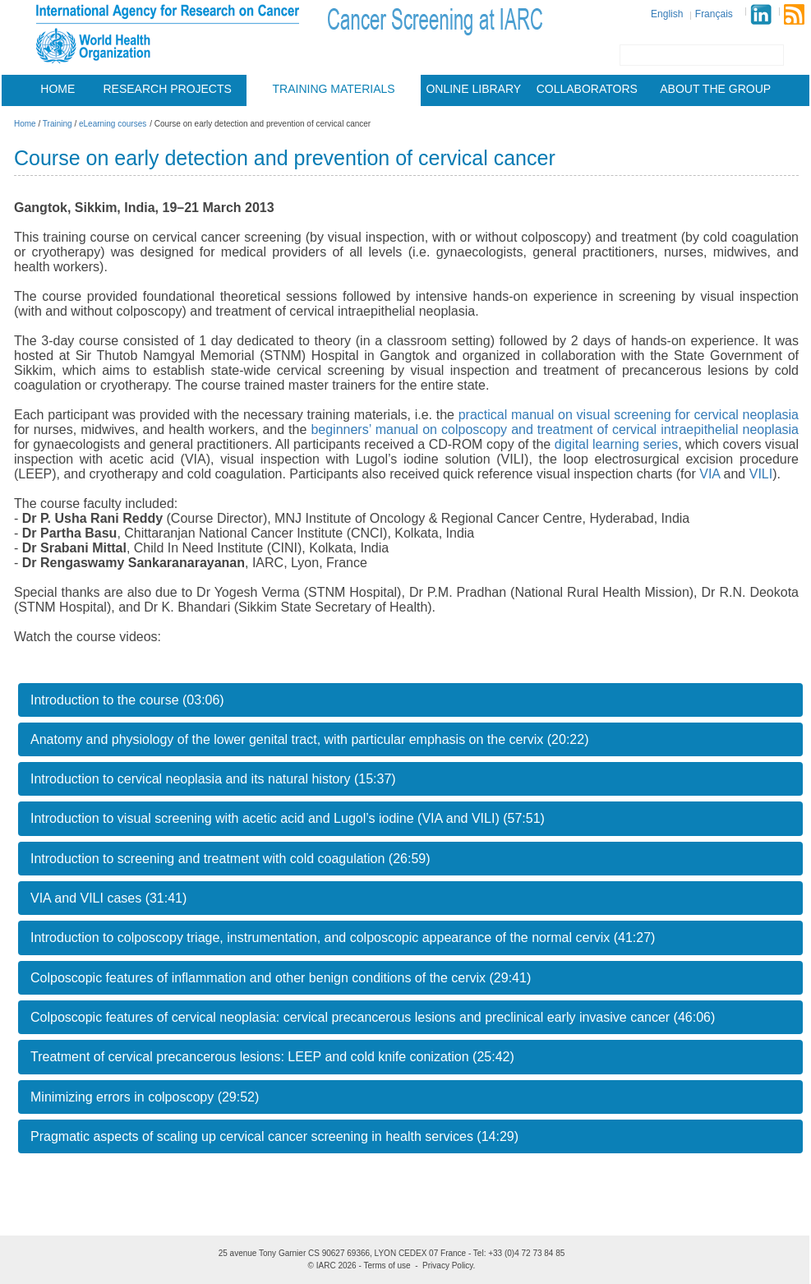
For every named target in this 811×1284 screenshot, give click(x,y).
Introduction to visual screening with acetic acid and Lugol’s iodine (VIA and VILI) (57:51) (287, 818)
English (667, 14)
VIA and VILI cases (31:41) (108, 898)
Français (714, 14)
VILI (760, 474)
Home (57, 88)
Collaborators (587, 88)
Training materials (334, 88)
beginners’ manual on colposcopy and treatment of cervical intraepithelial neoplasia (555, 429)
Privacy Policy (447, 1265)
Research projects (168, 88)
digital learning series (616, 444)
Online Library (473, 88)
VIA (709, 474)
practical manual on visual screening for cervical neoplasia (628, 415)
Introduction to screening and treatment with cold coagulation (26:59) (230, 859)
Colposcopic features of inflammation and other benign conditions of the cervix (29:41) (280, 978)
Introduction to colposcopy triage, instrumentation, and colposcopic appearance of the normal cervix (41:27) (342, 938)
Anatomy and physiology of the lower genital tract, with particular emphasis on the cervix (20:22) (309, 739)
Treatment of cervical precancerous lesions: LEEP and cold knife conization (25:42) (272, 1057)
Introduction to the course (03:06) (127, 700)
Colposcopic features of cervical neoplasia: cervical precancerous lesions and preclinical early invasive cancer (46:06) (372, 1017)
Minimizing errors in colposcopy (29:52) (144, 1097)
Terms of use (386, 1265)
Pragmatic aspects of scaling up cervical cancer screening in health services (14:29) (274, 1136)
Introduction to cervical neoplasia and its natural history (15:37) (213, 779)
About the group (715, 88)
